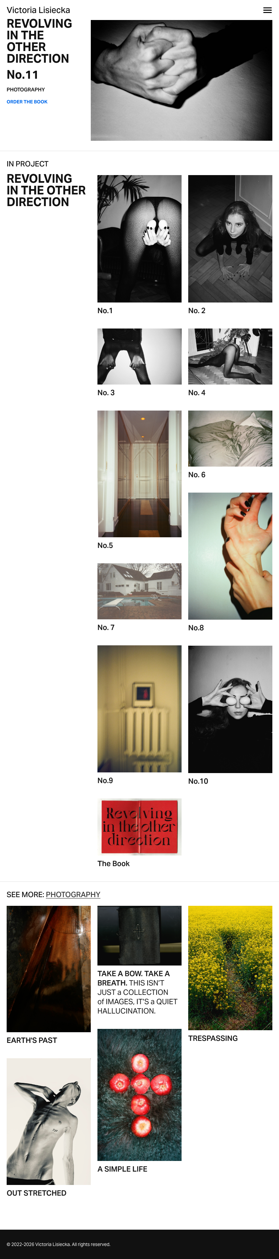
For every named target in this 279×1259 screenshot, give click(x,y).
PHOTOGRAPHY (26, 89)
